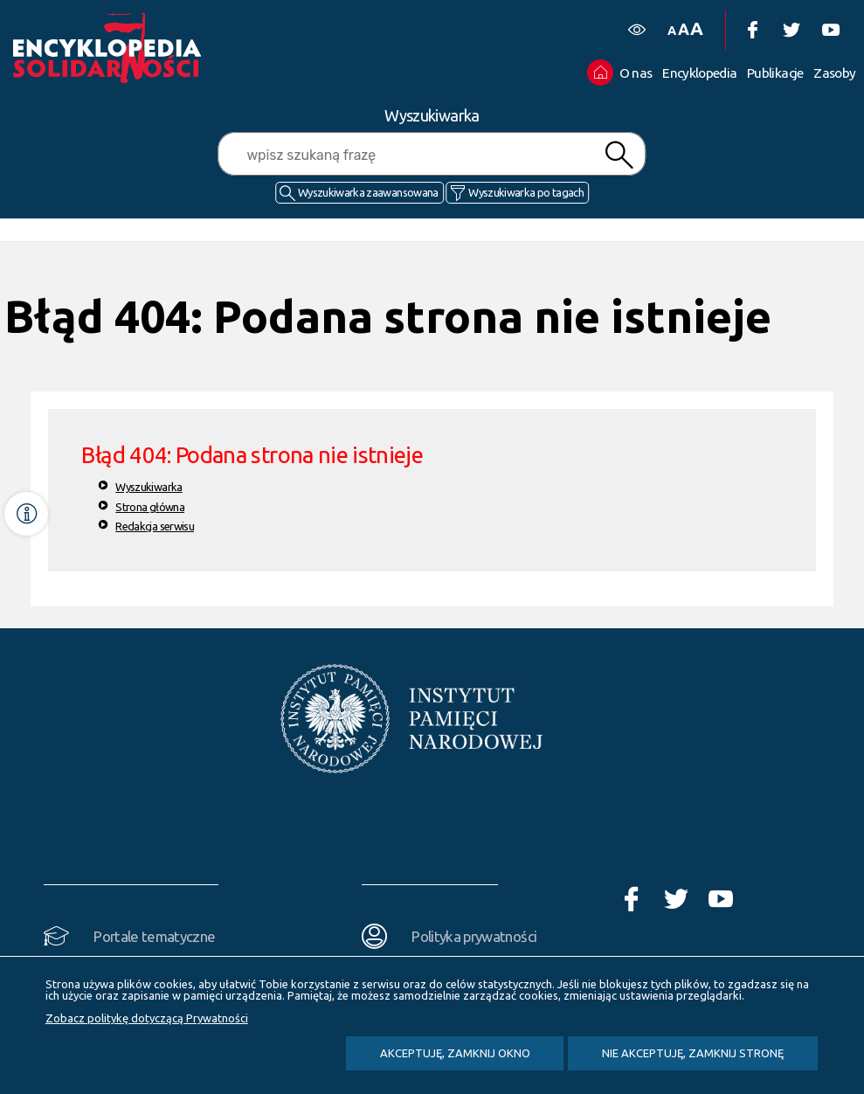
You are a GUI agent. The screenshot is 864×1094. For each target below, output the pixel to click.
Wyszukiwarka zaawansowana (368, 192)
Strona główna (149, 507)
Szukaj (618, 155)
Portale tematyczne (154, 936)
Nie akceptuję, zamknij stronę (693, 1053)
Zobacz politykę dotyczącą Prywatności (146, 1018)
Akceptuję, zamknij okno (455, 1053)
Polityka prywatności (473, 936)
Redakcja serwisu (154, 526)
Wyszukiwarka (148, 487)
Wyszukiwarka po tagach (526, 192)
